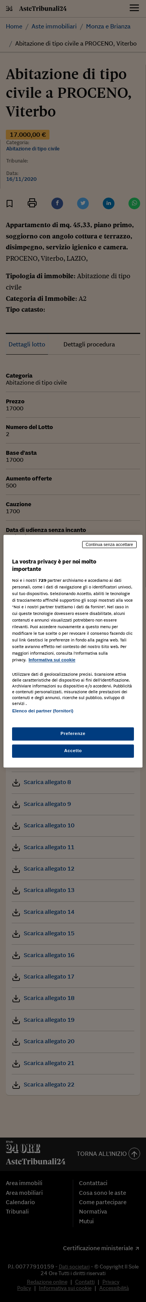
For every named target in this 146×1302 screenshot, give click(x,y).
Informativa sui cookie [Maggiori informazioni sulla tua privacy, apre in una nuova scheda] (51, 660)
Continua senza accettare (109, 544)
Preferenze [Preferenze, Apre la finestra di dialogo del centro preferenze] (73, 733)
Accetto (73, 750)
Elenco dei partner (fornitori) (42, 710)
